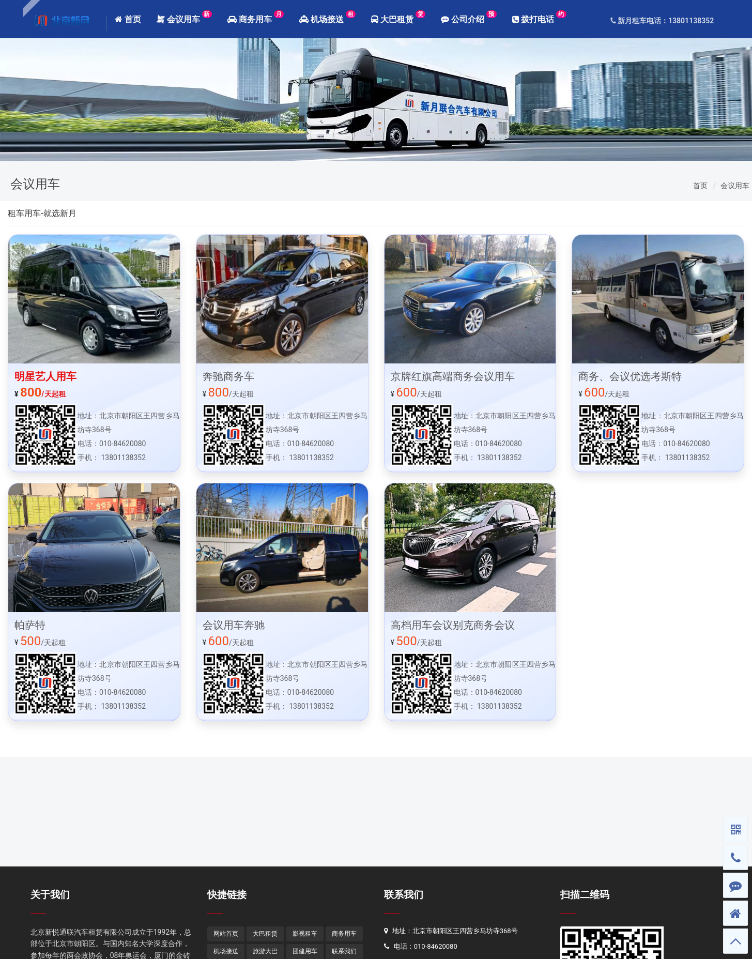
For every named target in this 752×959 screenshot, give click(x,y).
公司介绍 (468, 17)
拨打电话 (539, 17)
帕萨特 (29, 625)
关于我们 (50, 894)
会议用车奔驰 (234, 625)
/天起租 (40, 394)
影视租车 (305, 933)
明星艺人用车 (45, 376)
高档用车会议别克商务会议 (453, 625)
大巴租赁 (398, 17)
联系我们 (403, 894)
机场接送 (327, 17)
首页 (128, 19)
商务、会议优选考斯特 (630, 376)
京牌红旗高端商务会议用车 (453, 376)
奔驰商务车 (228, 376)
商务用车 (255, 17)
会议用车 (184, 17)
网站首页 (225, 933)
